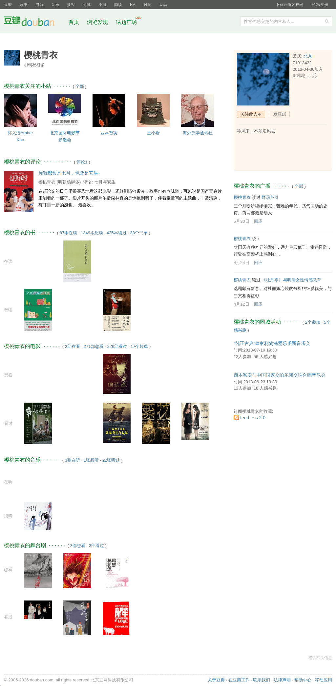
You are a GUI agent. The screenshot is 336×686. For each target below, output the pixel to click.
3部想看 (77, 545)
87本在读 (68, 232)
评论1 (81, 162)
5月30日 (241, 221)
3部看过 (96, 545)
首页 (74, 22)
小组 (102, 4)
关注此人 (249, 114)
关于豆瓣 (216, 679)
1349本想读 (92, 232)
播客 (71, 4)
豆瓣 (8, 4)
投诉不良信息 (320, 658)
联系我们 (261, 679)
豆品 (163, 4)
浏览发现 (98, 22)
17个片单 (139, 346)
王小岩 (153, 132)
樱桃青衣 (46, 182)
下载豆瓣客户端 (289, 4)
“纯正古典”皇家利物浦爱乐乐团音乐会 (272, 343)
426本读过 (117, 232)
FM (133, 4)
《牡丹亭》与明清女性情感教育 (291, 279)
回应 (258, 221)
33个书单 (138, 232)
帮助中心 (302, 679)
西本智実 (108, 132)
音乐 (55, 4)
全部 (79, 86)
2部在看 (72, 346)
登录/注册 (319, 4)
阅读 (118, 4)
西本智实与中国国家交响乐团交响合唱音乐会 (280, 375)
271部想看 (94, 346)
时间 (147, 4)
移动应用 (323, 679)
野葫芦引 (270, 197)
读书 (24, 4)
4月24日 (241, 262)
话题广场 (126, 22)
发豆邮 (279, 114)
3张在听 (72, 460)
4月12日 (241, 304)
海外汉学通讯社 (198, 132)
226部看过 (117, 346)
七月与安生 (105, 182)
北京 (308, 56)
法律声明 (282, 679)
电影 (39, 4)
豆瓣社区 (34, 22)
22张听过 (111, 460)
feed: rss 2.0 (252, 417)
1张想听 (91, 460)
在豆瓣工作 (239, 679)
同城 (87, 4)
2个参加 (312, 322)
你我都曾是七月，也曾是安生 (68, 173)
